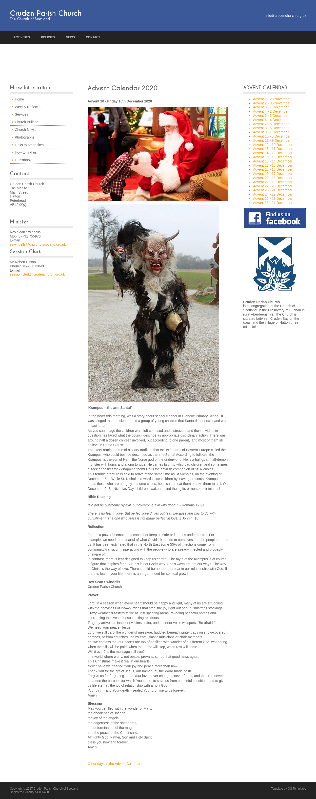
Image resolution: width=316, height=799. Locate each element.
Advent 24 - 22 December (273, 194)
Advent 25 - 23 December (273, 198)
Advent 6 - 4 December (271, 120)
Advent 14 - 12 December (273, 153)
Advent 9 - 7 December (271, 132)
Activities (22, 37)
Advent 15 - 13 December (273, 157)
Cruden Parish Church (45, 13)
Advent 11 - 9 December (272, 140)
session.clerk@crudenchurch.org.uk (37, 274)
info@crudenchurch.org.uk (286, 16)
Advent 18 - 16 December (273, 169)
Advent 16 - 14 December (273, 161)
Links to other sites (29, 145)
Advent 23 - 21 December (273, 190)
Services (21, 114)
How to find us (26, 152)
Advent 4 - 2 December (271, 111)
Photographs (24, 137)
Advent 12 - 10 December (273, 145)
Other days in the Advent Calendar (114, 764)
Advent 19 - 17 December (273, 174)
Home (19, 99)
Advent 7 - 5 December (271, 124)
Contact (93, 37)
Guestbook (23, 160)
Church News (25, 130)
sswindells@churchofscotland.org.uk (38, 244)
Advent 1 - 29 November (272, 99)
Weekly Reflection (28, 107)
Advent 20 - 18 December (273, 178)
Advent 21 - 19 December (273, 182)
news (70, 37)
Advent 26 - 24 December (273, 203)
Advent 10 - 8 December (272, 136)
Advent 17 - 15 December (273, 165)
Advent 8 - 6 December (271, 128)
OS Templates (297, 788)
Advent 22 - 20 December (273, 186)
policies (48, 37)
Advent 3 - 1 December (271, 107)
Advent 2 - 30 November (272, 103)
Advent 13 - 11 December (273, 149)
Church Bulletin (26, 122)
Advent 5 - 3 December (271, 116)
